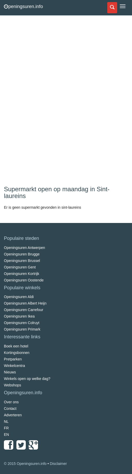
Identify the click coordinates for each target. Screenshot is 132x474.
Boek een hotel (16, 346)
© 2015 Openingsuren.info (25, 464)
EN (6, 434)
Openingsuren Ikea (19, 316)
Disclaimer (58, 464)
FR (6, 428)
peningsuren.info (23, 6)
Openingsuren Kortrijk (21, 274)
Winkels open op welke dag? (27, 379)
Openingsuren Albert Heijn (25, 303)
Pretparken (13, 359)
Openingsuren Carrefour (23, 310)
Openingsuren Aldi (19, 297)
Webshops (12, 385)
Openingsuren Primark (22, 329)
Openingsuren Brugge (22, 254)
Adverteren (13, 415)
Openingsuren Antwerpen (24, 248)
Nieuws (10, 372)
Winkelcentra (14, 366)
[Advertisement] (43, 101)
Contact (10, 408)
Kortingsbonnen (16, 353)
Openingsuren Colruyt (21, 323)
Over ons (11, 402)
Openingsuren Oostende (24, 280)
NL (6, 421)
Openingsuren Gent (20, 267)
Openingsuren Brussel (22, 261)
